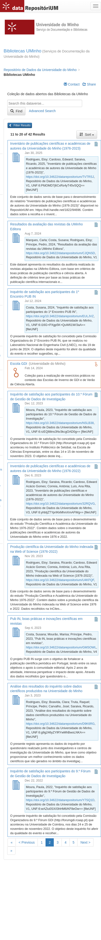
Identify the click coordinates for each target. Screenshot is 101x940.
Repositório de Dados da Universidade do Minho (40, 70)
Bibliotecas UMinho (22, 51)
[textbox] (44, 103)
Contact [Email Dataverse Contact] (72, 84)
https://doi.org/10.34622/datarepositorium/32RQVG (60, 503)
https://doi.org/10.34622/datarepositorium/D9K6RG (60, 723)
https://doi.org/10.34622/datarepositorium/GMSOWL (61, 647)
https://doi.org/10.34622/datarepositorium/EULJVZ (60, 316)
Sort (86, 134)
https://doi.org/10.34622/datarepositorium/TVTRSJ (60, 177)
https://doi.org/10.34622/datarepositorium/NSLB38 (60, 423)
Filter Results (20, 125)
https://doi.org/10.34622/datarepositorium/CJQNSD (60, 253)
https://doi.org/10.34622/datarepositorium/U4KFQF (60, 580)
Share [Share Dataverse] (89, 84)
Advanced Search (42, 111)
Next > (85, 842)
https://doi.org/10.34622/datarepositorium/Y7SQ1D (60, 800)
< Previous (27, 842)
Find (16, 111)
